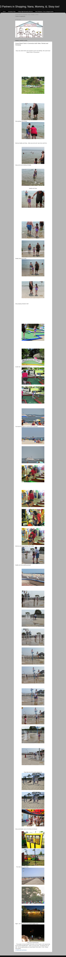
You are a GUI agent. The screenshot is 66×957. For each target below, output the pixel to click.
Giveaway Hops (12, 11)
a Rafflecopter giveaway (21, 950)
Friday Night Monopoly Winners (25, 11)
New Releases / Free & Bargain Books (44, 11)
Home (4, 11)
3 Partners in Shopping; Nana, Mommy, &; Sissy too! (29, 6)
